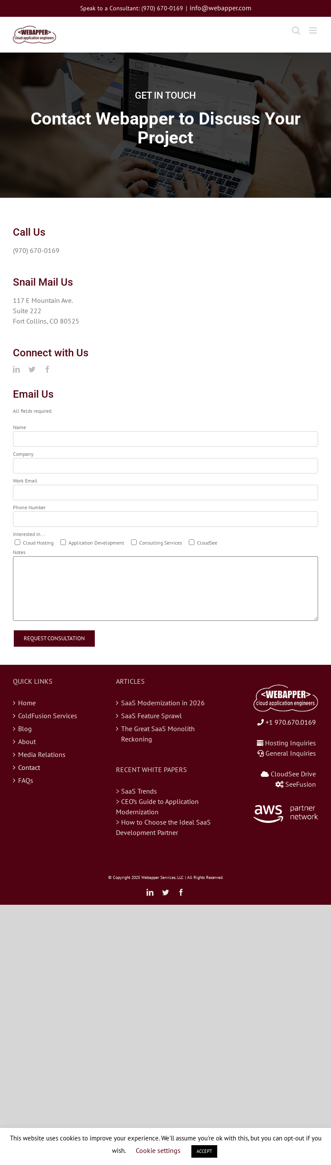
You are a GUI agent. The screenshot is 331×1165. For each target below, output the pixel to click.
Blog (25, 728)
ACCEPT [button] (204, 1151)
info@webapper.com (220, 7)
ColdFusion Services (47, 715)
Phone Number (29, 507)
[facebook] (47, 369)
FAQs (25, 780)
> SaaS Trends (136, 791)
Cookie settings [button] (158, 1150)
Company (23, 454)
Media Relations (42, 754)
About (27, 741)
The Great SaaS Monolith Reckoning (158, 733)
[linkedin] (16, 369)
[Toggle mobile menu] (313, 30)
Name (19, 427)
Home (27, 702)
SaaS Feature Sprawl (151, 715)
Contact (29, 767)
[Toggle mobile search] (296, 30)
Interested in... (29, 534)
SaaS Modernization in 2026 (163, 702)
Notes (19, 552)
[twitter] (31, 369)
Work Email (25, 480)
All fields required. (33, 411)
